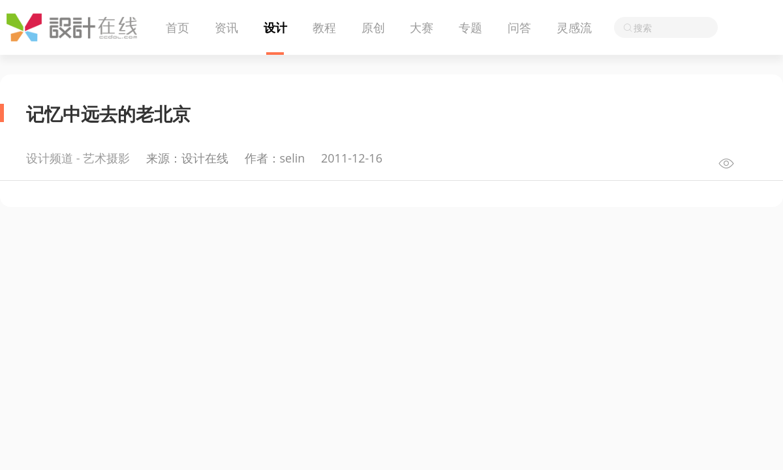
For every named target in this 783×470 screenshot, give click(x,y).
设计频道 (49, 158)
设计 (275, 27)
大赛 (421, 27)
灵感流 (574, 27)
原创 (373, 27)
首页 (177, 27)
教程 (324, 27)
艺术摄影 (106, 158)
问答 (519, 27)
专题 (470, 27)
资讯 (226, 27)
